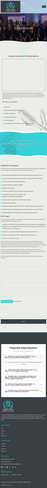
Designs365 (9, 485)
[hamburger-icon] (44, 6)
